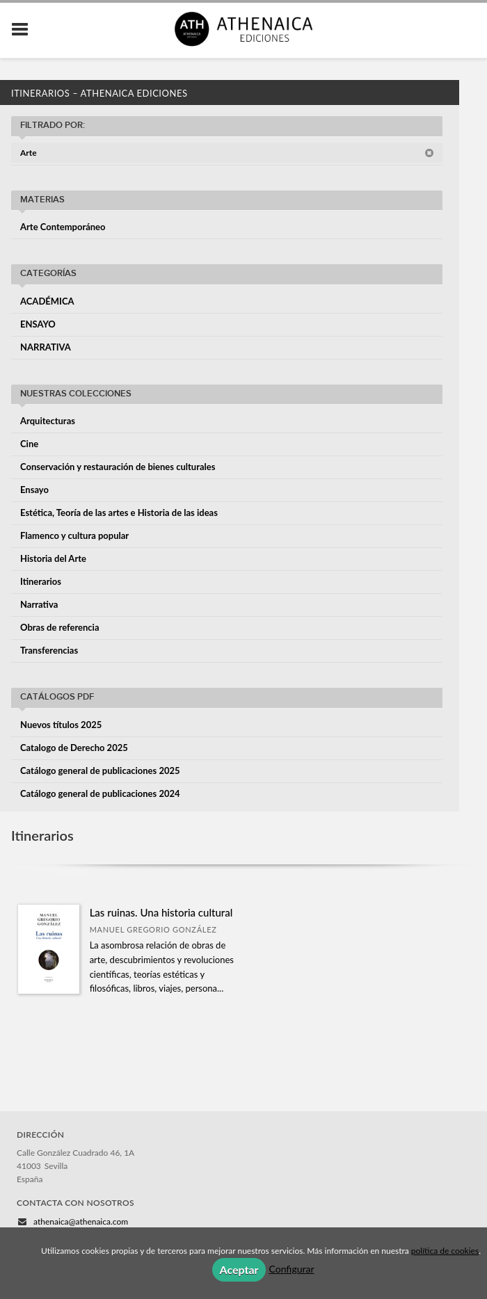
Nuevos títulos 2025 (61, 724)
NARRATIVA (45, 347)
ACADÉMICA (47, 301)
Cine (29, 443)
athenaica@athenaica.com (80, 1221)
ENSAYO (38, 324)
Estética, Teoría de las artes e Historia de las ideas (119, 512)
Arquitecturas (47, 420)
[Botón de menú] (25, 30)
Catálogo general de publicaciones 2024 (100, 793)
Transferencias (49, 650)
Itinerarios (40, 581)
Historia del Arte (53, 558)
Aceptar (238, 1269)
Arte (227, 152)
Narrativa (39, 604)
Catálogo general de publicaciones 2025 (100, 770)
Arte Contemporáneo (63, 226)
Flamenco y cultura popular (74, 535)
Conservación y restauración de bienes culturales (117, 466)
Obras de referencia (59, 627)
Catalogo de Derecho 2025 (74, 747)
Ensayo (34, 489)
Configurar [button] (291, 1269)
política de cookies (445, 1250)
